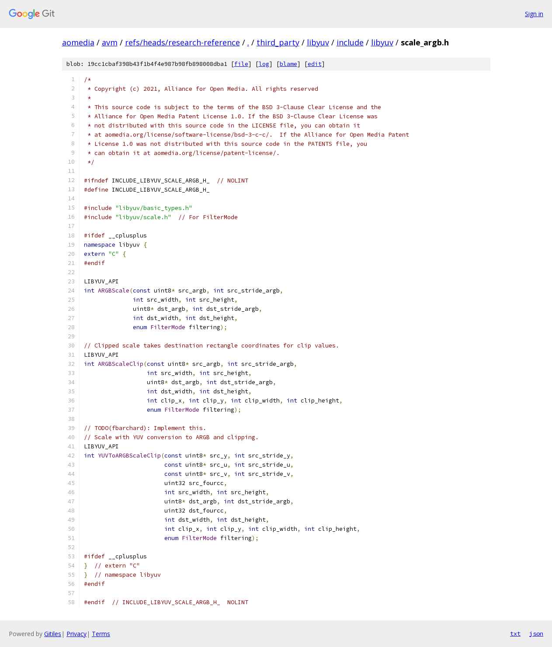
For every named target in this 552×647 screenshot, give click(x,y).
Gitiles (52, 634)
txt (515, 633)
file (241, 64)
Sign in (534, 14)
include (350, 42)
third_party (278, 42)
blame (288, 64)
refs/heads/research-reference (182, 42)
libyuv (318, 42)
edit (315, 64)
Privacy (76, 634)
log (264, 64)
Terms (101, 634)
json (536, 633)
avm (110, 42)
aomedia (78, 42)
